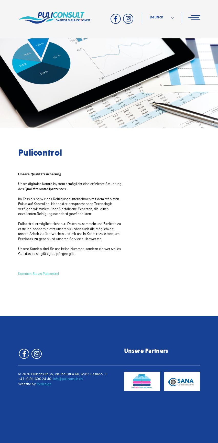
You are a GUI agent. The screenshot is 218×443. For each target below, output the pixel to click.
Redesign (44, 384)
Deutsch (156, 17)
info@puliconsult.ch (68, 379)
